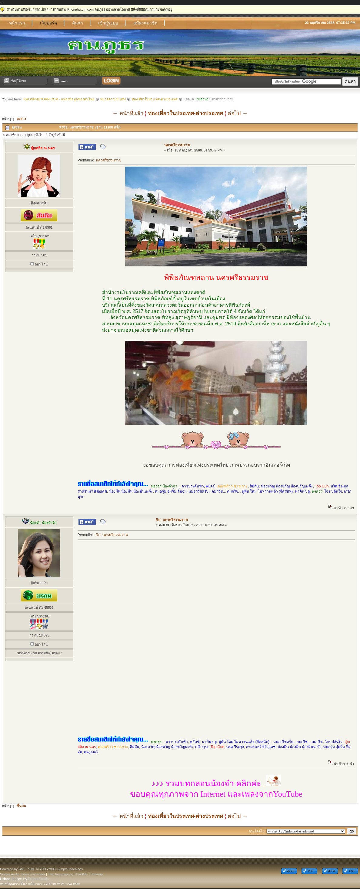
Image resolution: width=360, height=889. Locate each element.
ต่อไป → (238, 113)
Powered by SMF (12, 869)
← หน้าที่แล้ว (127, 113)
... (216, 785)
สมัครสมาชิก (145, 23)
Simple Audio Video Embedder (22, 874)
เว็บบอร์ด (48, 23)
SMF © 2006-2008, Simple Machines (55, 869)
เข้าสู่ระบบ (108, 23)
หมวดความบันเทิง (113, 99)
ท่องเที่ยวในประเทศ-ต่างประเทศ (155, 99)
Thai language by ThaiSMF (68, 874)
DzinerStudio (38, 879)
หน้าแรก (17, 23)
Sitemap (97, 874)
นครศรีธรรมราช (177, 145)
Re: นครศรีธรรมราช (172, 520)
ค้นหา (77, 23)
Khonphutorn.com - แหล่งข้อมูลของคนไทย (59, 99)
